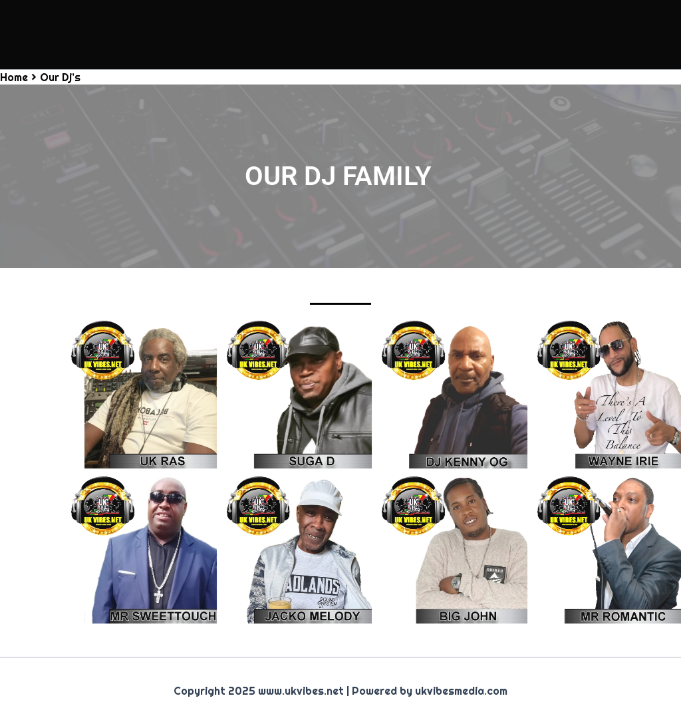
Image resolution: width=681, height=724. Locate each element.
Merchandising (416, 34)
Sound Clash (625, 34)
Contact (287, 34)
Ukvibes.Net (78, 27)
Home (344, 34)
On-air (493, 34)
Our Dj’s (551, 34)
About (228, 34)
